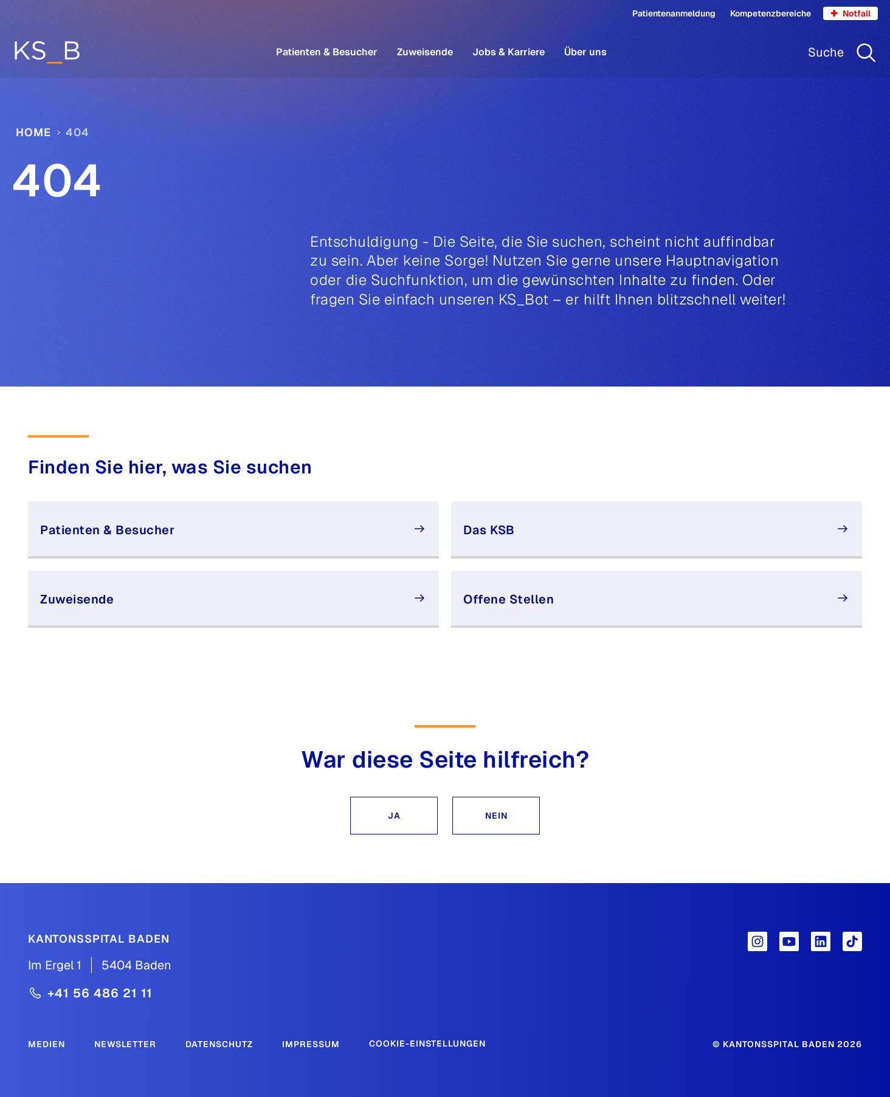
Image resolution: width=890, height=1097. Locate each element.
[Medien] (46, 1043)
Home (33, 132)
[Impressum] (311, 1043)
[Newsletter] (125, 1043)
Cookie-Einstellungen (427, 1043)
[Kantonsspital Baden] (99, 938)
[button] (394, 815)
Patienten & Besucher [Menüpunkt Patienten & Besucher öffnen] (327, 52)
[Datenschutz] (219, 1043)
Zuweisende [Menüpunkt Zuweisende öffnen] (425, 52)
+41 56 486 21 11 (100, 993)
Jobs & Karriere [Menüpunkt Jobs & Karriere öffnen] (508, 52)
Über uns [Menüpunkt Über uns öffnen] (585, 52)
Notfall (850, 13)
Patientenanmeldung (674, 13)
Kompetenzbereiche (770, 13)
